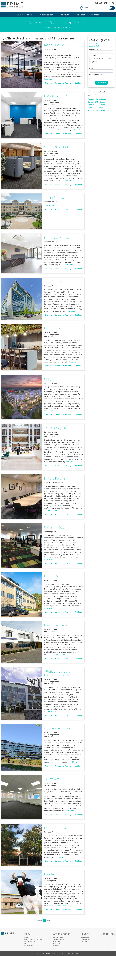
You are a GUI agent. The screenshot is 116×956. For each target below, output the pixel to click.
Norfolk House (54, 45)
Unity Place (52, 379)
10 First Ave (52, 779)
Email (91, 68)
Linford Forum (54, 478)
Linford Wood (54, 576)
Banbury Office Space (96, 102)
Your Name (93, 56)
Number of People (95, 74)
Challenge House (57, 728)
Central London (24, 14)
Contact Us (85, 937)
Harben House (55, 827)
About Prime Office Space (33, 939)
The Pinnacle (53, 281)
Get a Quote (101, 83)
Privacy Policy (85, 939)
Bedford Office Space (96, 105)
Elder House (53, 328)
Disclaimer (84, 941)
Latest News (28, 946)
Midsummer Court (58, 96)
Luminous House (56, 237)
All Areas (95, 14)
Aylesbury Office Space (97, 99)
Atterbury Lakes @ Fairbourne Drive (57, 673)
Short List (48, 83)
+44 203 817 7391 (104, 3)
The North (80, 14)
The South (64, 14)
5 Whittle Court (55, 527)
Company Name (95, 49)
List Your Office (29, 941)
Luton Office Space (95, 108)
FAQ (25, 943)
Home (48, 27)
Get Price (78, 83)
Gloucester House (57, 147)
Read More (48, 79)
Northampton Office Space (98, 110)
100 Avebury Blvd (56, 428)
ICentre (49, 874)
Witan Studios (54, 197)
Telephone (93, 62)
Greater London (45, 14)
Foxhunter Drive (55, 625)
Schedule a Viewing (63, 83)
